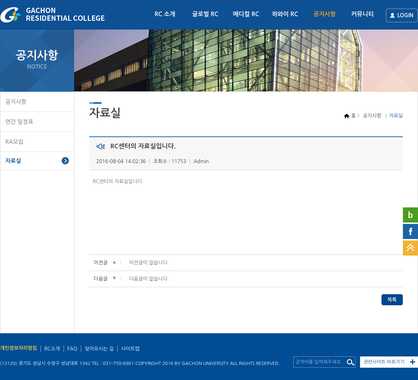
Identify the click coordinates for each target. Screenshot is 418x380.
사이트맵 (130, 348)
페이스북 (410, 231)
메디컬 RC (246, 14)
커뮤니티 (362, 14)
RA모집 (14, 141)
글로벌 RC (205, 14)
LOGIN (405, 15)
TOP (410, 248)
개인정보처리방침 (18, 348)
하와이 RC (285, 14)
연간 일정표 (19, 121)
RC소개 (52, 348)
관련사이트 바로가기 (384, 362)
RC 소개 (165, 14)
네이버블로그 (410, 215)
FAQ (72, 348)
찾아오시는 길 (99, 348)
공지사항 (324, 14)
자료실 (13, 160)
